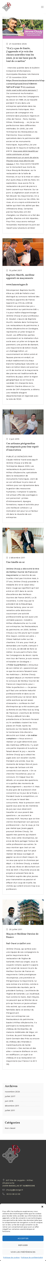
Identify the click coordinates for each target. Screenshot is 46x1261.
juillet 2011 (10, 1110)
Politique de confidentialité (32, 1257)
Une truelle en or (15, 562)
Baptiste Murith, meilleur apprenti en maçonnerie (20, 277)
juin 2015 (9, 1101)
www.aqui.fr (32, 460)
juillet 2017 (10, 1096)
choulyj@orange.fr (14, 1190)
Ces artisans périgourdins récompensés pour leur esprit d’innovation (22, 447)
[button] (42, 1206)
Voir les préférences (23, 1252)
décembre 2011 (12, 1106)
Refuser (23, 1245)
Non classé (10, 1128)
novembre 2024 (12, 1092)
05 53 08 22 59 (13, 1194)
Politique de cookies (11, 1257)
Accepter (23, 1238)
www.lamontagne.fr (17, 284)
